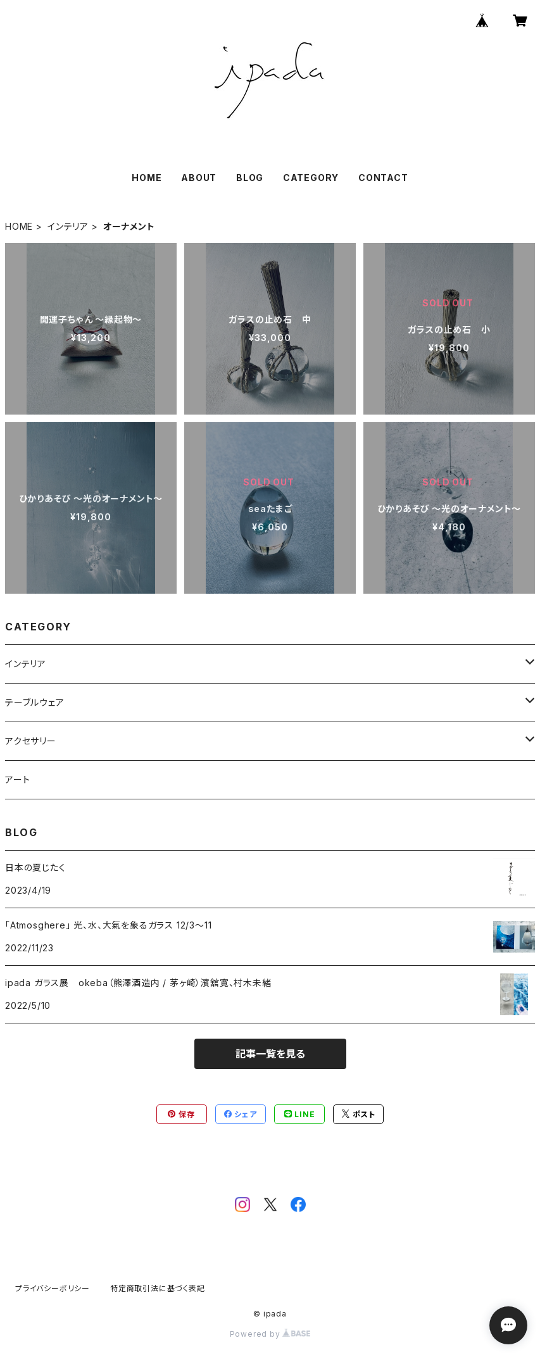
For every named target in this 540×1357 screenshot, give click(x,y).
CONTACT (383, 177)
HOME (146, 177)
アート (17, 779)
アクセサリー (30, 740)
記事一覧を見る (270, 1053)
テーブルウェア (35, 702)
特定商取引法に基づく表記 (157, 1288)
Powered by (270, 1334)
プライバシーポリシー (52, 1288)
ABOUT (199, 177)
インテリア (68, 226)
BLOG (249, 177)
